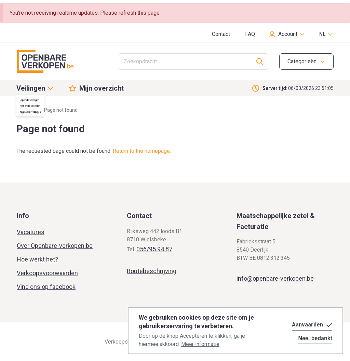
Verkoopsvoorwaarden (47, 273)
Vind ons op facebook (46, 286)
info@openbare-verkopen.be (275, 278)
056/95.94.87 (154, 249)
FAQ (250, 34)
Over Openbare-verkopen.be (55, 245)
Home (22, 110)
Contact (221, 34)
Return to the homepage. (142, 151)
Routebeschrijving (151, 271)
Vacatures (30, 232)
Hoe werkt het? (37, 259)
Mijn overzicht (101, 88)
